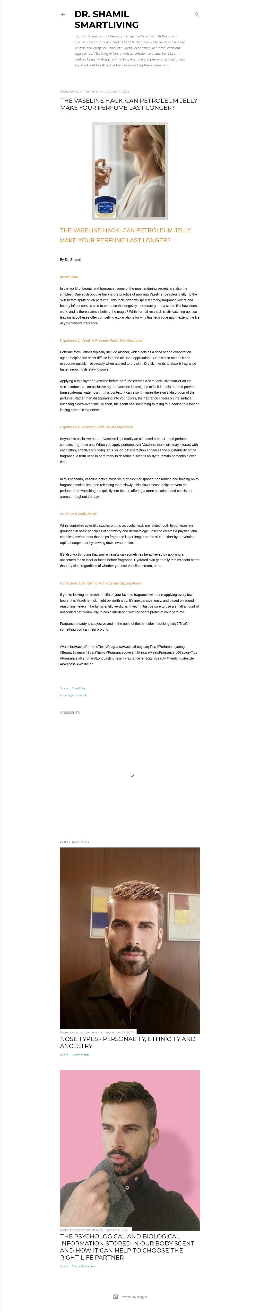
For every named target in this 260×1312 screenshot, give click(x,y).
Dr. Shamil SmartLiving (107, 19)
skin (86, 695)
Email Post (79, 688)
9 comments (80, 1055)
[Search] (197, 13)
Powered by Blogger (130, 1297)
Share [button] (64, 688)
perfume (76, 695)
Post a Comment (84, 1266)
